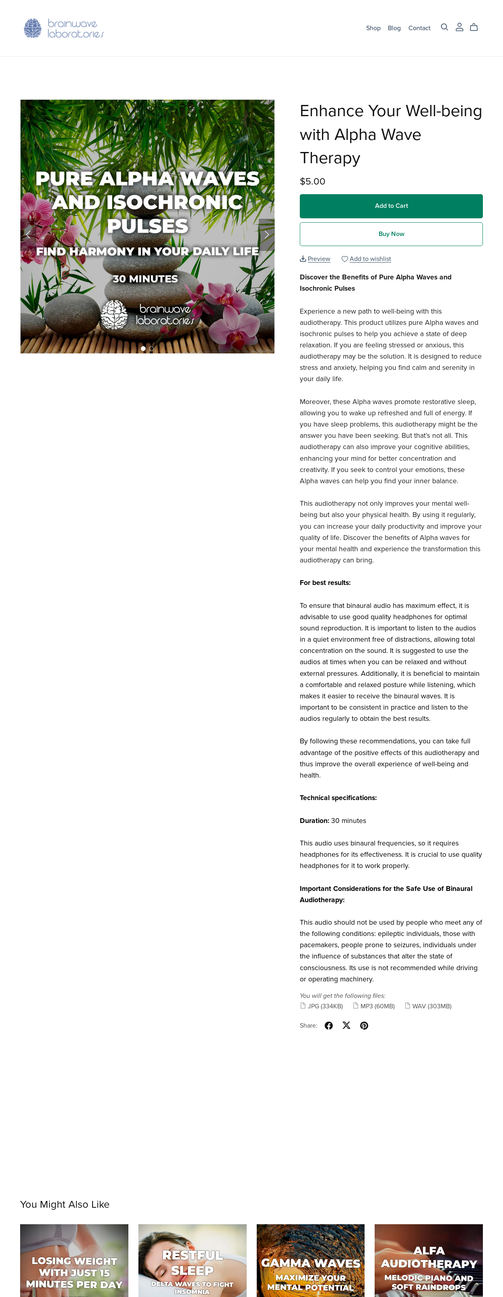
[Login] (459, 26)
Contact (419, 28)
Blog (394, 28)
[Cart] (477, 27)
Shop (373, 28)
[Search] (444, 27)
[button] (28, 235)
